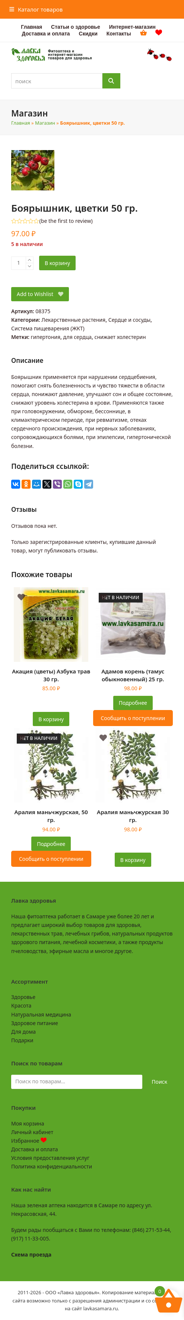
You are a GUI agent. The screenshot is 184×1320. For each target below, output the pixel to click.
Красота (21, 1005)
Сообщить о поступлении (133, 718)
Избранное (29, 1140)
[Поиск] (111, 80)
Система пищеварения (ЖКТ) (48, 328)
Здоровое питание (34, 1023)
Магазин (45, 122)
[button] (36, 9)
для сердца (77, 336)
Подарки (22, 1040)
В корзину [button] (51, 719)
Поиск (159, 1081)
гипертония (45, 336)
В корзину (57, 263)
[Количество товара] (18, 263)
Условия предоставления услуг (50, 1157)
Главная (20, 122)
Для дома (23, 1031)
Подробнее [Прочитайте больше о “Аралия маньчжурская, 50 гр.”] (51, 843)
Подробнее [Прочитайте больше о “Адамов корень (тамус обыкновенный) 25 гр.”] (133, 702)
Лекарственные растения (73, 319)
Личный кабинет (32, 1132)
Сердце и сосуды (129, 319)
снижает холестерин (120, 336)
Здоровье (23, 996)
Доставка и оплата (34, 1149)
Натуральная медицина (41, 1014)
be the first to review (66, 221)
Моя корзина (27, 1123)
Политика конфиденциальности (51, 1166)
